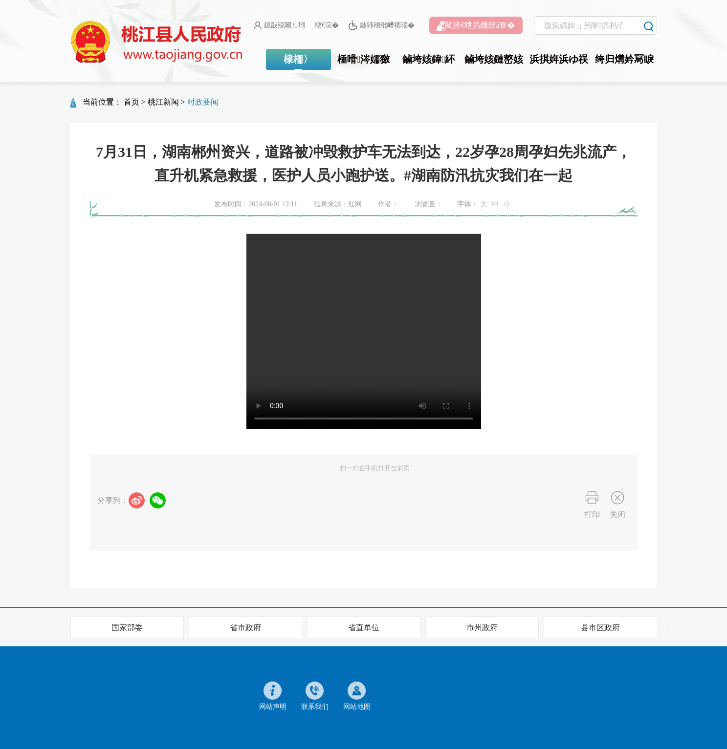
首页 (131, 102)
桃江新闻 (163, 102)
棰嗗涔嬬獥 (363, 59)
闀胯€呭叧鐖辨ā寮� (476, 26)
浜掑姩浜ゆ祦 (558, 59)
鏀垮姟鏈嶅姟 (493, 59)
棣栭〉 (298, 59)
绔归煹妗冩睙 (624, 59)
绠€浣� (327, 25)
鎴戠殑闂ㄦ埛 (279, 25)
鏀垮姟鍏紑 (428, 59)
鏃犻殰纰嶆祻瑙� (382, 26)
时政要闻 (203, 102)
